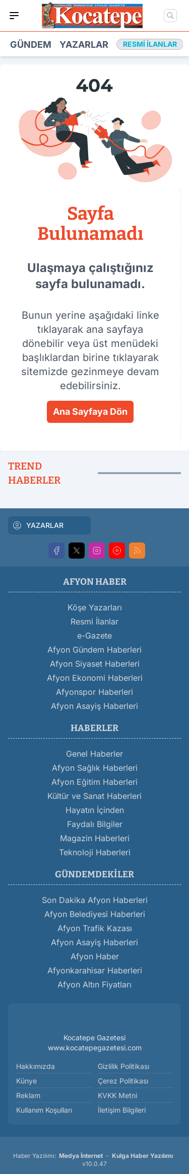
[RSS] (137, 551)
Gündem (30, 44)
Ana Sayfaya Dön (90, 411)
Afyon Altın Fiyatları (94, 984)
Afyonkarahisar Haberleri (94, 970)
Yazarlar (83, 44)
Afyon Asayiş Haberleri (94, 706)
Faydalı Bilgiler (94, 824)
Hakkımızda (35, 1066)
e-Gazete (94, 635)
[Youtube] (117, 551)
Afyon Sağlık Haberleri (95, 768)
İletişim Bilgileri (122, 1110)
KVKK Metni (117, 1095)
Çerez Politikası (123, 1080)
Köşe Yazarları (95, 607)
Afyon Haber (95, 956)
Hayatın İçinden (95, 810)
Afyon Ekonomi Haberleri (95, 678)
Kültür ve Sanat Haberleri (94, 796)
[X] (77, 551)
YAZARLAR (38, 525)
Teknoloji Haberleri (95, 852)
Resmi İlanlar (94, 621)
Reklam (28, 1095)
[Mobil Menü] (14, 16)
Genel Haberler (94, 754)
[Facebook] (56, 551)
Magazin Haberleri (95, 838)
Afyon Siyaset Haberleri (95, 664)
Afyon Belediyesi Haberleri (94, 914)
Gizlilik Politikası (123, 1066)
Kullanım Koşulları (44, 1110)
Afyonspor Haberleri (94, 692)
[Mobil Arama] (170, 15)
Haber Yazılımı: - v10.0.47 (94, 1159)
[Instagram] (97, 551)
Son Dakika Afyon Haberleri (95, 900)
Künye (26, 1080)
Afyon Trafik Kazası (94, 928)
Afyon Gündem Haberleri (94, 650)
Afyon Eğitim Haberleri (94, 782)
